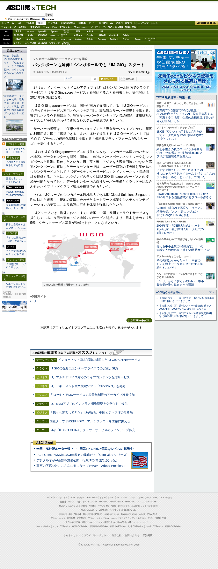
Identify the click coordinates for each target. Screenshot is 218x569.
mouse (30, 31)
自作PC (103, 23)
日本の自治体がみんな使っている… (16, 226)
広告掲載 (147, 535)
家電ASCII (35, 27)
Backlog (102, 39)
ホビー (92, 23)
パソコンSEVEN (66, 31)
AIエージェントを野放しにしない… (16, 285)
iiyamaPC (42, 31)
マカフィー (18, 43)
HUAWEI (102, 35)
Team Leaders (110, 518)
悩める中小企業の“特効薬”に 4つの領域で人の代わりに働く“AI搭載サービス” (183, 248)
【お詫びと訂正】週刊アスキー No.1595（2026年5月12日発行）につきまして (186, 300)
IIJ (34, 301)
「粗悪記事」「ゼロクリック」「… (16, 266)
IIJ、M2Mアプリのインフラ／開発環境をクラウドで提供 (89, 403)
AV (112, 23)
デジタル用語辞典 (104, 522)
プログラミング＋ (127, 518)
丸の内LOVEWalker (154, 526)
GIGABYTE (54, 35)
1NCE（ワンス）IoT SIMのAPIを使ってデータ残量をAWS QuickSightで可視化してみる (180, 135)
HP (102, 31)
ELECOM (18, 35)
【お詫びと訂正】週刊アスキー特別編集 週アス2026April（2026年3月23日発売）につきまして (185, 307)
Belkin (126, 35)
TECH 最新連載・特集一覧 (173, 97)
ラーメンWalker (43, 526)
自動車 (82, 23)
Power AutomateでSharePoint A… (16, 193)
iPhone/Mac (68, 23)
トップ (5, 23)
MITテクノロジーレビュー (140, 522)
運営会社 (117, 535)
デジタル (53, 23)
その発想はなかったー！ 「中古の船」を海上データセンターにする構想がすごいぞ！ (180, 264)
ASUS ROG (42, 35)
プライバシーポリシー (96, 535)
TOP (47, 497)
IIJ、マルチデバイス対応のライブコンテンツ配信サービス (90, 377)
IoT (19, 23)
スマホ (128, 23)
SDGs (111, 27)
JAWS (18, 39)
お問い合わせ (132, 535)
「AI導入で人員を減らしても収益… (16, 164)
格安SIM (22, 27)
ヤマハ (126, 39)
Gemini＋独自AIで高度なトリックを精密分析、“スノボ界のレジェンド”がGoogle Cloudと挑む (180, 211)
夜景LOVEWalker (118, 526)
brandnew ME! (66, 43)
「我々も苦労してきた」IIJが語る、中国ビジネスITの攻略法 (91, 412)
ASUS (90, 31)
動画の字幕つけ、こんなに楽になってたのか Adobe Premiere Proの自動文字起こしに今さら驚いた (105, 465)
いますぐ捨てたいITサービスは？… (16, 150)
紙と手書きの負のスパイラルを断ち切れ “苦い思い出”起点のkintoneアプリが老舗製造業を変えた (180, 153)
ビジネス (29, 23)
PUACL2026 (131, 27)
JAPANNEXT (42, 43)
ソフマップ (54, 43)
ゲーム (154, 23)
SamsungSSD (64, 35)
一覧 (94, 79)
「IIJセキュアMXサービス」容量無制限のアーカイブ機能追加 (92, 394)
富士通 (18, 31)
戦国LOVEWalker (173, 526)
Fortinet (114, 39)
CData (90, 39)
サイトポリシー (72, 535)
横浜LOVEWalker (80, 526)
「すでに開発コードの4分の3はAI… (16, 239)
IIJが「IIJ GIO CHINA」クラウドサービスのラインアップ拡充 (92, 430)
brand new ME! (129, 510)
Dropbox (78, 39)
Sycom (54, 31)
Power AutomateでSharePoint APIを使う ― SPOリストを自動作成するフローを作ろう (184, 195)
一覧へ (210, 292)
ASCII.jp (17, 7)
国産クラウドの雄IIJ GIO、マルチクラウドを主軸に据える (90, 421)
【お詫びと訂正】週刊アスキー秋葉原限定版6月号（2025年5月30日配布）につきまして (185, 315)
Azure (54, 39)
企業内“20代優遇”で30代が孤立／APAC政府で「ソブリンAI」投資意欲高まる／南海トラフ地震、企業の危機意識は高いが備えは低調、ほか (185, 116)
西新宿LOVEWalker (99, 526)
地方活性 (119, 27)
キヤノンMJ (30, 43)
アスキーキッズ (8, 27)
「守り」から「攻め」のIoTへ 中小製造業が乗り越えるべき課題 (180, 283)
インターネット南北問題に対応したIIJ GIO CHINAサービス (99, 359)
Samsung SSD (65, 514)
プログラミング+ (98, 27)
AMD (30, 35)
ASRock (78, 35)
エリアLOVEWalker (61, 526)
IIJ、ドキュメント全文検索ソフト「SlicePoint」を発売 (87, 386)
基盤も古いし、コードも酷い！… (16, 180)
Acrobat (30, 39)
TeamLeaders (81, 27)
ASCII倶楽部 (206, 23)
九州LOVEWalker (136, 526)
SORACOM (97, 514)
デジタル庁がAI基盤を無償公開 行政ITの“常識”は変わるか (77, 460)
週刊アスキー (65, 27)
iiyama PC (103, 502)
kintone (42, 39)
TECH (44, 7)
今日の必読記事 (73, 522)
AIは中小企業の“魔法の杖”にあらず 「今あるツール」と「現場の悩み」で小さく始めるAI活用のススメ (14, 66)
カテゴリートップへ (139, 320)
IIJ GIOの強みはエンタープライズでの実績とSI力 (84, 368)
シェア (68, 78)
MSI (78, 31)
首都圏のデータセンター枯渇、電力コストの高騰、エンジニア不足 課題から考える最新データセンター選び (14, 107)
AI (13, 23)
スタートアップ (141, 23)
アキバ (119, 23)
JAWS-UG (74, 506)
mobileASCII (120, 522)
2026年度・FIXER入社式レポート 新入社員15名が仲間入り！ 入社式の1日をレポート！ (180, 229)
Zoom (137, 39)
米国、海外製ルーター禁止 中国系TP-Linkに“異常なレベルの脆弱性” (85, 448)
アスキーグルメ (50, 27)
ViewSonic (114, 35)
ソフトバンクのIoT (150, 39)
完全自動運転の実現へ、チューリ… (16, 207)
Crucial (90, 35)
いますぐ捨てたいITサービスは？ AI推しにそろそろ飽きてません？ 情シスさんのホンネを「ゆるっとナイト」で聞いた (186, 173)
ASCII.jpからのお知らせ (169, 292)
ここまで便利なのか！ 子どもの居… (16, 253)
